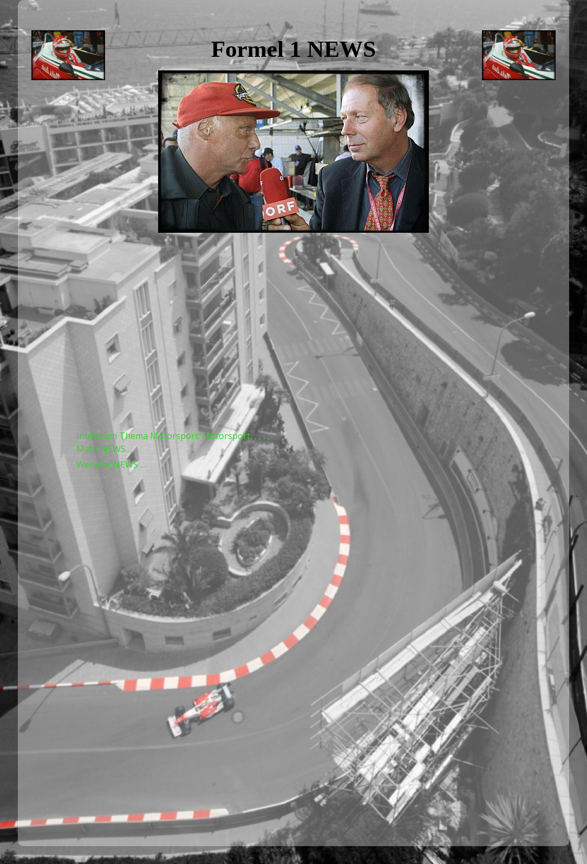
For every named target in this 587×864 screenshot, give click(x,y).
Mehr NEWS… (104, 449)
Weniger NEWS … (111, 464)
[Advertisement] (293, 331)
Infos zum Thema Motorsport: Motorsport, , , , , (173, 436)
